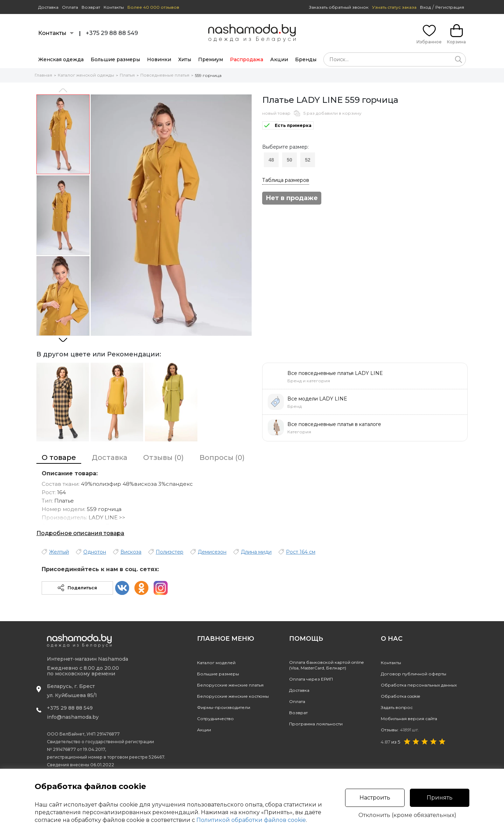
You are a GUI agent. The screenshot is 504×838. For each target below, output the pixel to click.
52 (307, 160)
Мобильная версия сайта (409, 718)
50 (289, 160)
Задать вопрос (397, 707)
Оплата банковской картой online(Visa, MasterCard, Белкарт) (326, 665)
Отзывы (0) (163, 457)
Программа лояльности (316, 723)
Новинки (159, 59)
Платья (127, 75)
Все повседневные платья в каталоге (334, 424)
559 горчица (208, 75)
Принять (440, 797)
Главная (43, 75)
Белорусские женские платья (230, 685)
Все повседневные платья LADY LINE (335, 373)
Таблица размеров (285, 180)
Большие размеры (115, 59)
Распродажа (246, 59)
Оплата (70, 7)
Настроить (374, 797)
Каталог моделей (216, 662)
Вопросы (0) (222, 457)
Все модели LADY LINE (317, 399)
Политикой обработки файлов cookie (251, 820)
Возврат (91, 7)
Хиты (184, 59)
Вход (425, 7)
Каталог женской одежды (86, 75)
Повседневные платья (164, 75)
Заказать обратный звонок (339, 7)
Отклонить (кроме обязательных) (407, 815)
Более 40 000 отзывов (153, 7)
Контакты (114, 7)
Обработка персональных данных (419, 685)
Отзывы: (400, 729)
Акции (279, 59)
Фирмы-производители (223, 707)
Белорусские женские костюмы (233, 696)
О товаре (59, 457)
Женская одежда (61, 59)
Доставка (48, 7)
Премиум (210, 59)
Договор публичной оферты (413, 673)
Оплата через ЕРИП (311, 679)
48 (271, 160)
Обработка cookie (400, 696)
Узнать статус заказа (394, 7)
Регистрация (449, 7)
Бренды (305, 59)
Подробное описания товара (80, 533)
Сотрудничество (215, 718)
